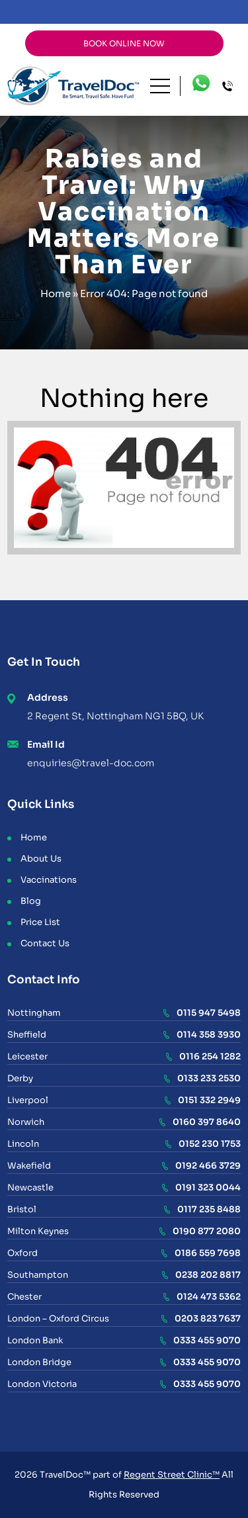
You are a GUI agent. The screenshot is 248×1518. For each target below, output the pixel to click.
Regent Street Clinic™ (172, 1474)
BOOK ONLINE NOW (124, 43)
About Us (41, 858)
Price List (40, 922)
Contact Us (45, 943)
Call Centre (231, 86)
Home (55, 293)
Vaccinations (49, 879)
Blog (31, 901)
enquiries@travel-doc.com (90, 763)
